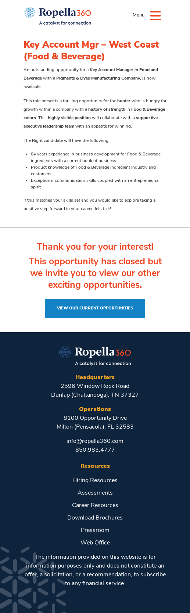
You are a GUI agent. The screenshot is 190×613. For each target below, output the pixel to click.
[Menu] (155, 15)
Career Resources (95, 506)
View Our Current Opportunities (95, 308)
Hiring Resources (95, 481)
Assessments (95, 493)
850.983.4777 (95, 450)
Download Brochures (95, 518)
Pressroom (95, 530)
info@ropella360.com (95, 441)
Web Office (95, 543)
